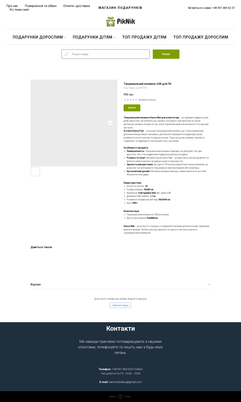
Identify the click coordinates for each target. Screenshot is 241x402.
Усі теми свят (19, 9)
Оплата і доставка (76, 6)
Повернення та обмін (40, 6)
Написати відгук (121, 305)
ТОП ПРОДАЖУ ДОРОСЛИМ (200, 37)
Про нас (12, 6)
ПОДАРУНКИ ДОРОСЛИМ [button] (38, 37)
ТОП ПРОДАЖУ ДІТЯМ (144, 37)
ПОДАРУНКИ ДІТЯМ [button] (93, 37)
